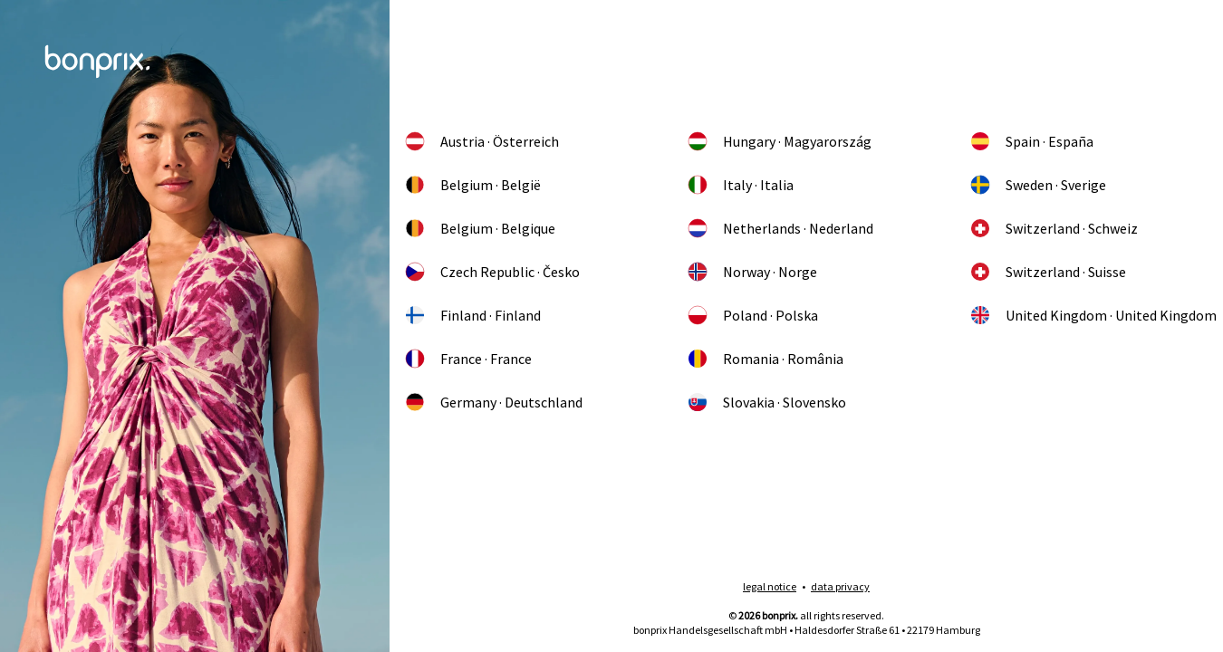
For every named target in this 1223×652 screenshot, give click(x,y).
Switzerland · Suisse (1047, 272)
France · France (468, 358)
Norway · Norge (752, 272)
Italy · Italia (740, 185)
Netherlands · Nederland (780, 228)
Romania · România (765, 358)
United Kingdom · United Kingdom (1093, 315)
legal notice (769, 586)
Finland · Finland (472, 315)
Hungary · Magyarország (779, 141)
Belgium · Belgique (479, 228)
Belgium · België (472, 185)
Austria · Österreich (481, 141)
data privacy (840, 586)
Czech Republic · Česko (492, 272)
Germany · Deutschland (493, 402)
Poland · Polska (752, 315)
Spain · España (1031, 141)
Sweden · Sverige (1037, 185)
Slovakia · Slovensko (766, 402)
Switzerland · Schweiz (1053, 228)
